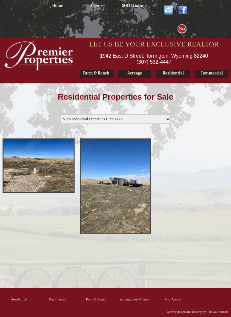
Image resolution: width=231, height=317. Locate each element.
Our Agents (173, 299)
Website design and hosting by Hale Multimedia (197, 312)
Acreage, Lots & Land (134, 299)
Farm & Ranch (96, 299)
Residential (19, 299)
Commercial (57, 299)
